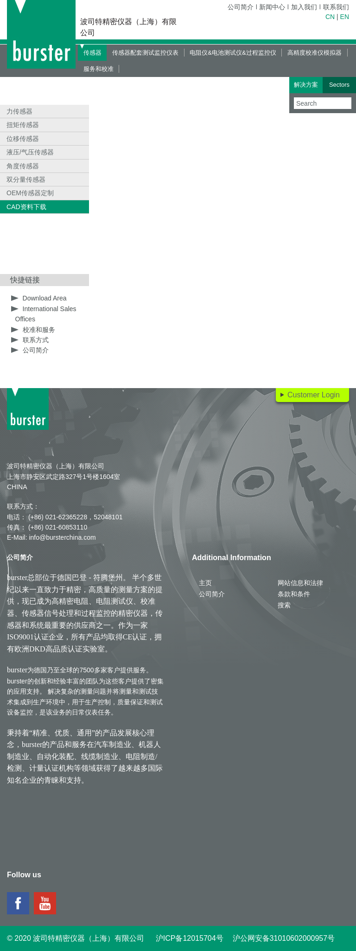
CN (330, 16)
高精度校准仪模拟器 (314, 52)
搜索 (284, 605)
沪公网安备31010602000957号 (284, 938)
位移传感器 (22, 138)
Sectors (339, 84)
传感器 (92, 52)
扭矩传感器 (22, 124)
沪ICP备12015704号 (189, 938)
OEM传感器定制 (30, 193)
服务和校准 (98, 68)
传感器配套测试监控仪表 (145, 52)
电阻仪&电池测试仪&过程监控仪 (233, 52)
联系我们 (336, 7)
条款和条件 (294, 594)
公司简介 (241, 7)
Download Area (45, 298)
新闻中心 (272, 7)
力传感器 (19, 111)
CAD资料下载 (26, 207)
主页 (205, 583)
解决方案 (306, 84)
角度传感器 (22, 166)
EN (344, 16)
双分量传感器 (25, 179)
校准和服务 (39, 329)
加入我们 (304, 7)
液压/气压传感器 (30, 152)
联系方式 (36, 340)
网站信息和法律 (300, 583)
